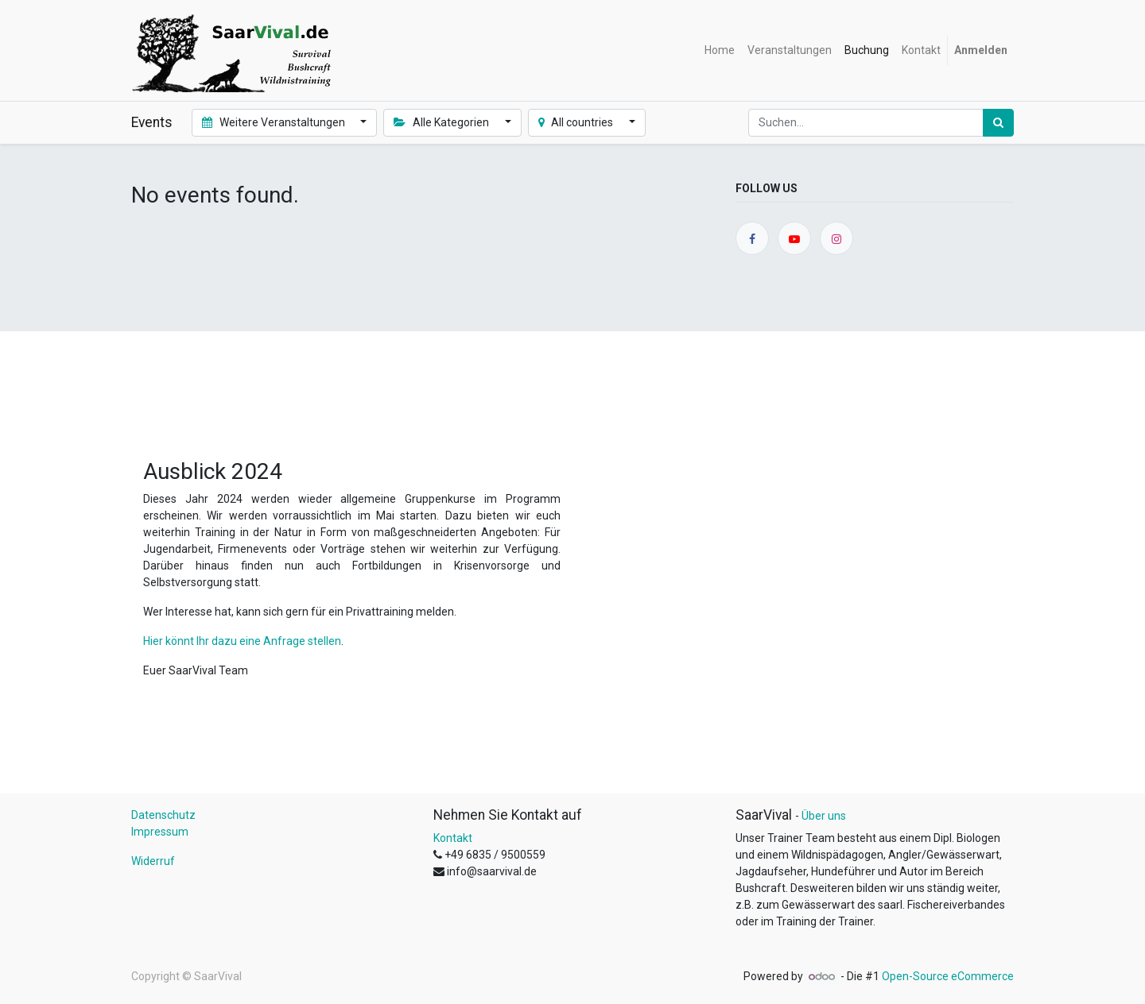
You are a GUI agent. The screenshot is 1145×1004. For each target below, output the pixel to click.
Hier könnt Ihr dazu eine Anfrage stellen (242, 641)
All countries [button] (577, 122)
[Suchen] (998, 123)
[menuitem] (719, 50)
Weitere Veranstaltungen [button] (274, 122)
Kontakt (452, 838)
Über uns (824, 815)
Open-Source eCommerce (948, 976)
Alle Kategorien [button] (442, 122)
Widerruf (153, 861)
